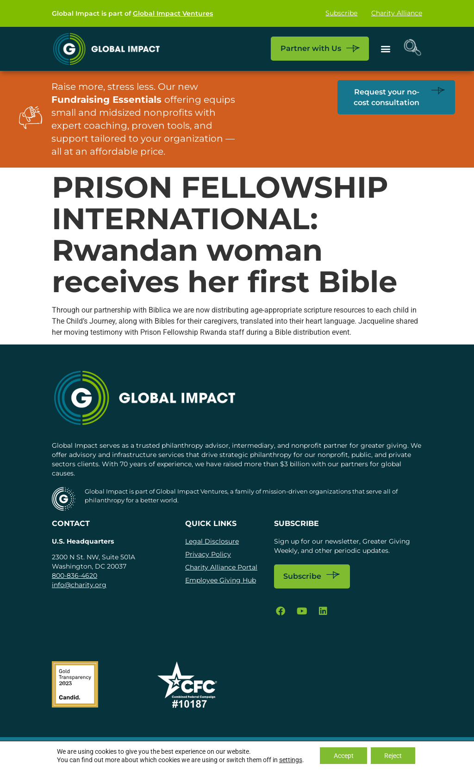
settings (289, 760)
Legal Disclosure (212, 541)
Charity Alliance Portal (221, 567)
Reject (393, 755)
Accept (343, 755)
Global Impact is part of (132, 13)
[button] (385, 48)
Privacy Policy (208, 554)
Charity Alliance (396, 13)
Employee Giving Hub (220, 580)
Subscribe (341, 13)
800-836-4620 (74, 575)
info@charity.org (79, 585)
